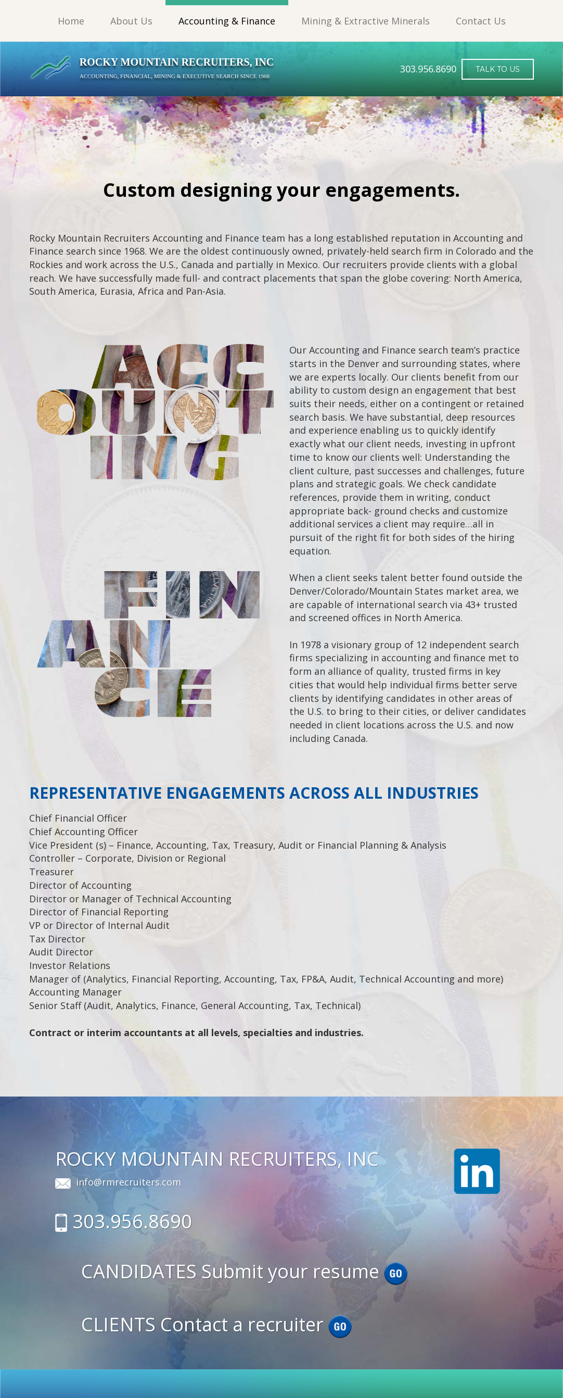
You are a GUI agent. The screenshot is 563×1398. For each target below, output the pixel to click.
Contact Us (481, 21)
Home (71, 21)
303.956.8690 (132, 1221)
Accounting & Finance (226, 21)
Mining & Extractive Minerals (365, 21)
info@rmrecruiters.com (128, 1182)
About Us (131, 21)
